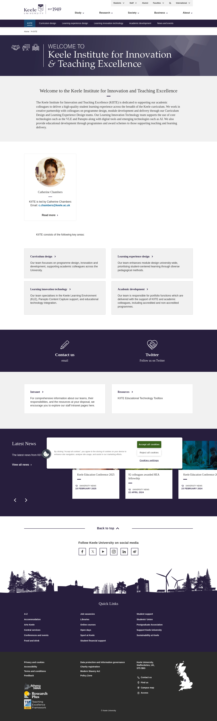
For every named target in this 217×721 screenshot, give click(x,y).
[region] (114, 453)
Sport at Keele (87, 635)
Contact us (64, 354)
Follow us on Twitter (152, 361)
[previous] (15, 500)
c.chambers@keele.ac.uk (54, 205)
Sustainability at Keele (148, 635)
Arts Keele (29, 624)
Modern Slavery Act (90, 671)
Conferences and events (36, 635)
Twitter (152, 355)
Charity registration (90, 666)
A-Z (26, 614)
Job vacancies (87, 614)
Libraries (84, 619)
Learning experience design (75, 23)
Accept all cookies (149, 444)
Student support (145, 614)
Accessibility (30, 666)
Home (26, 31)
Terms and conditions (35, 671)
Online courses (88, 624)
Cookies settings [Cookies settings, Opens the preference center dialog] (149, 460)
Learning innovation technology (108, 23)
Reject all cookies (149, 452)
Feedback (29, 675)
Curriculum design (47, 23)
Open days (85, 630)
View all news (22, 464)
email (64, 360)
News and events (165, 23)
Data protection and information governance (102, 662)
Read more (50, 215)
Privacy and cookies (34, 662)
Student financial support (93, 640)
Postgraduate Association (150, 624)
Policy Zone (86, 675)
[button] (170, 3)
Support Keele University (149, 630)
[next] (25, 500)
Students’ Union (145, 619)
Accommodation (32, 619)
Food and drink (31, 640)
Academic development (140, 23)
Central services (32, 630)
